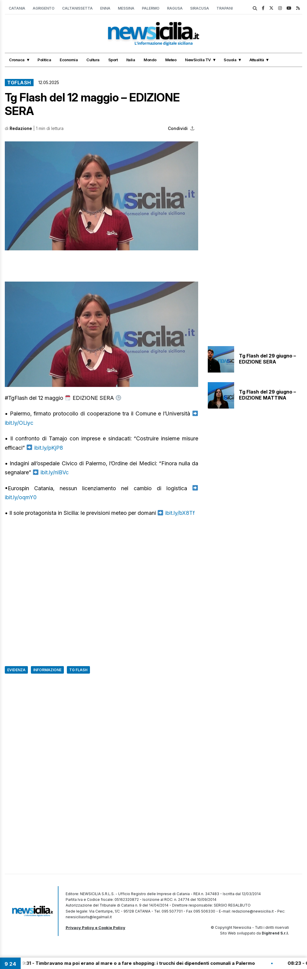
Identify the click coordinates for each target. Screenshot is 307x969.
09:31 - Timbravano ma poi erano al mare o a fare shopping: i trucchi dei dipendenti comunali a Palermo (141, 963)
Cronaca (17, 59)
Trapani (224, 8)
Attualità (256, 59)
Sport (113, 59)
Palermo (150, 8)
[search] (255, 8)
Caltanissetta (77, 8)
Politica (44, 59)
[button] (101, 195)
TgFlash (19, 83)
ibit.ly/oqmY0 (21, 497)
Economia (69, 59)
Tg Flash (78, 670)
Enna (105, 8)
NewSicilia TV (198, 59)
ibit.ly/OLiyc (19, 423)
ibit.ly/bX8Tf (180, 513)
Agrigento (44, 8)
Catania (17, 8)
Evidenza (16, 670)
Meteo (171, 59)
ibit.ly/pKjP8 (48, 448)
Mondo (150, 59)
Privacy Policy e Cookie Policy (95, 927)
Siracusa (199, 8)
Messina (126, 8)
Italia (130, 59)
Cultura (93, 59)
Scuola (230, 59)
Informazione (47, 670)
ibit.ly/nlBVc (54, 472)
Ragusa (175, 8)
